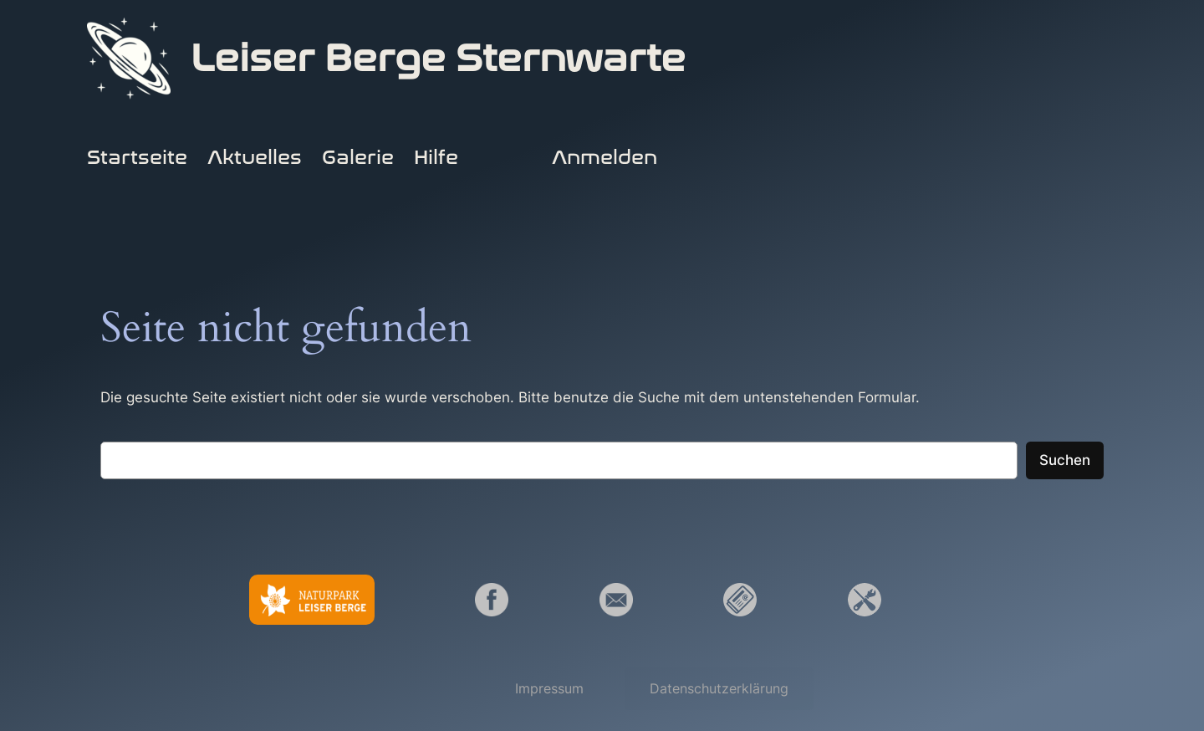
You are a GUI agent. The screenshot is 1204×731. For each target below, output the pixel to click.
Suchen (1064, 460)
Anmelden (604, 157)
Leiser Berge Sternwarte (438, 58)
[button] (549, 688)
